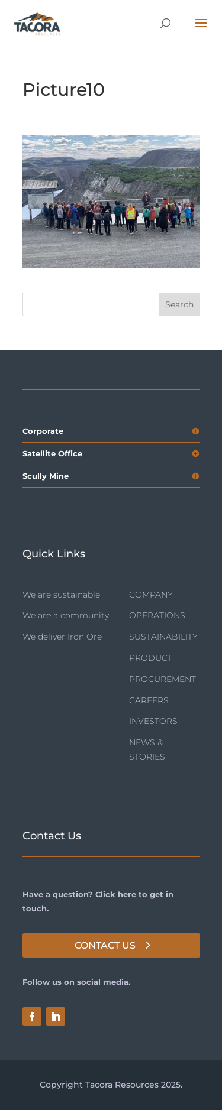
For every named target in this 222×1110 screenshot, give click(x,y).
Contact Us (105, 945)
